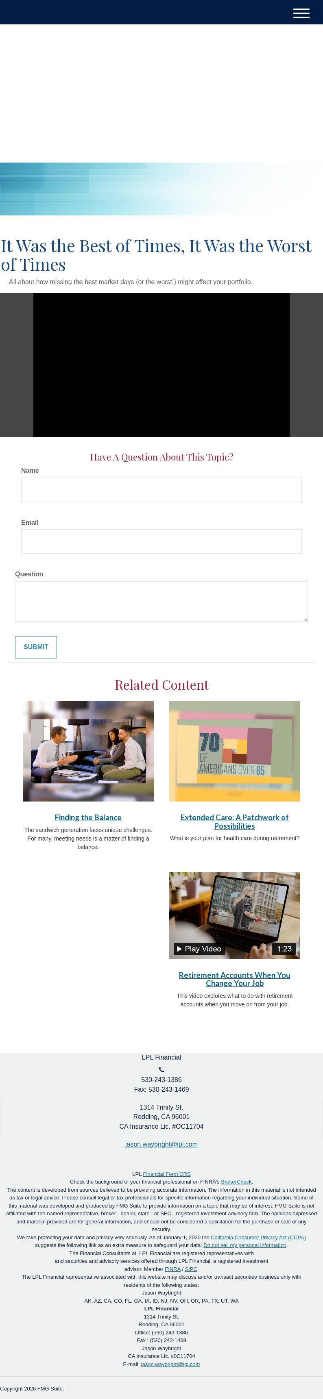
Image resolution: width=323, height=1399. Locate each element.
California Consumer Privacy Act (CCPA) (258, 1237)
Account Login (277, 53)
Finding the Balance (88, 817)
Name (30, 470)
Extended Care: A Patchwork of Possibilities (235, 821)
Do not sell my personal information (244, 1245)
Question (29, 574)
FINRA (172, 1269)
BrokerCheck (236, 1182)
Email (30, 522)
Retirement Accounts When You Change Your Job (234, 979)
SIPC (191, 1269)
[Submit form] (36, 647)
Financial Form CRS (167, 1174)
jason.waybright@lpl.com (170, 1364)
